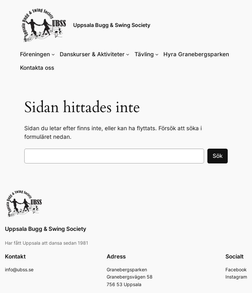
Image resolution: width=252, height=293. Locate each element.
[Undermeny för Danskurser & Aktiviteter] (127, 54)
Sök (217, 156)
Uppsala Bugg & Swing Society (111, 25)
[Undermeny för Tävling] (156, 54)
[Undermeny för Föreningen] (53, 54)
